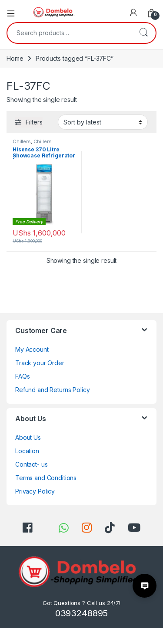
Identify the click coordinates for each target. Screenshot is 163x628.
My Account (32, 349)
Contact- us (31, 464)
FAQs (22, 376)
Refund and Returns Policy (52, 389)
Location (27, 451)
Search (143, 33)
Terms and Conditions (46, 477)
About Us (28, 437)
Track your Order (39, 362)
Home (15, 58)
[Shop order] (103, 121)
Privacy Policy (35, 491)
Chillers (22, 141)
